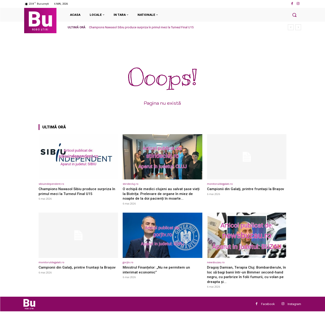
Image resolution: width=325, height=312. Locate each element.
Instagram (294, 304)
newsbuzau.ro (216, 262)
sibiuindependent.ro (51, 183)
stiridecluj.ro (130, 183)
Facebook (268, 304)
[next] (298, 27)
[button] (294, 15)
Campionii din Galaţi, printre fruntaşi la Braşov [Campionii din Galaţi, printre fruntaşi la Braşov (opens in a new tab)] (72, 269)
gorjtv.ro (128, 262)
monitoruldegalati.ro (220, 183)
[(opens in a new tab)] (78, 156)
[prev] (291, 27)
